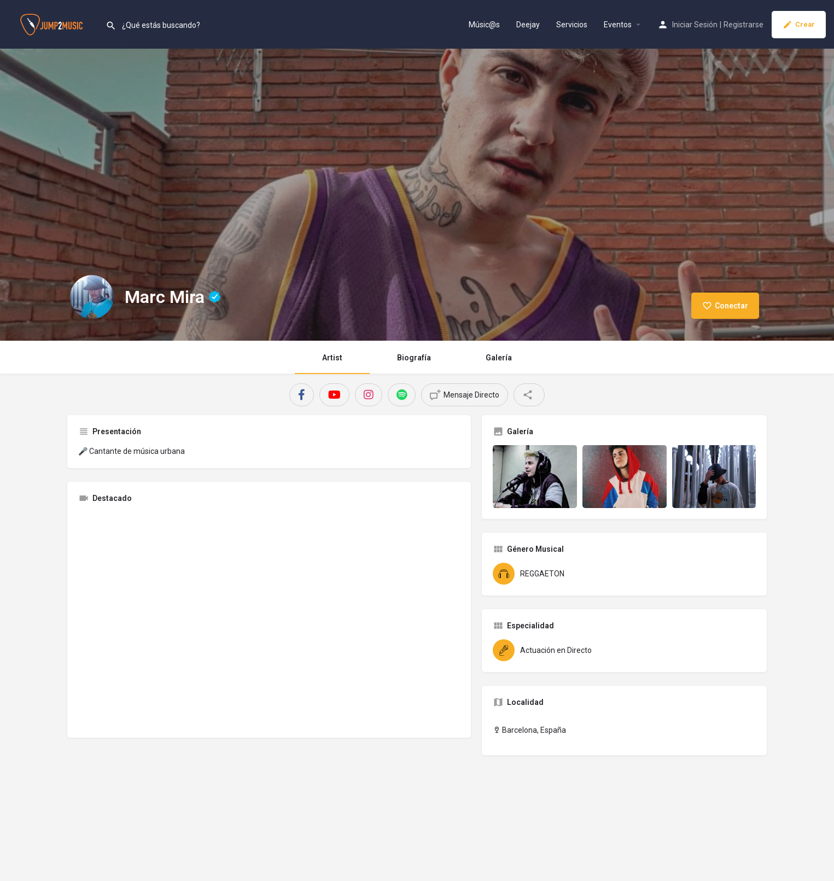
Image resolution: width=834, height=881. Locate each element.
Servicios (571, 24)
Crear (799, 25)
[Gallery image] (535, 476)
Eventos (618, 24)
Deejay (528, 24)
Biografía (414, 357)
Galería (499, 357)
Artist (332, 357)
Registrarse (743, 24)
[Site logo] (52, 23)
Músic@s (484, 24)
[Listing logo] (92, 297)
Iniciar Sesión (695, 24)
